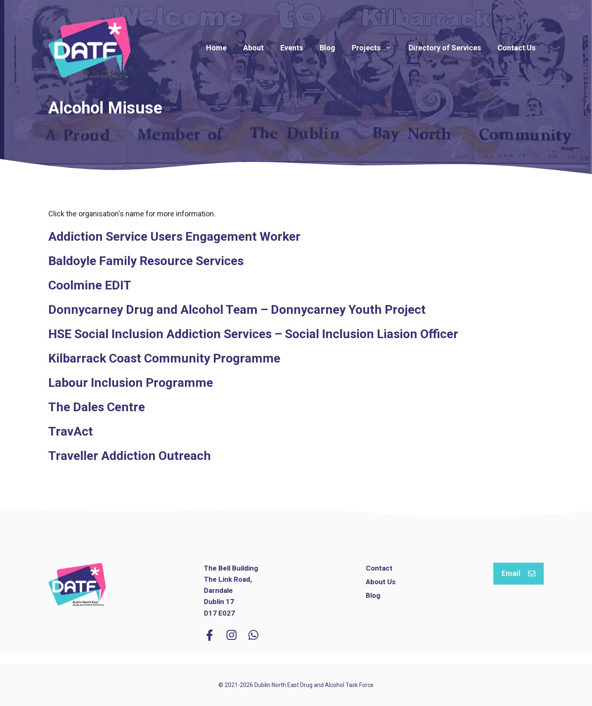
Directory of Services (445, 47)
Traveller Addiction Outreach (129, 455)
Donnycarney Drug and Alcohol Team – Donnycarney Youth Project (237, 309)
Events (291, 47)
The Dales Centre (96, 407)
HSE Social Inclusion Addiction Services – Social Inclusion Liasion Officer (253, 334)
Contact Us (516, 47)
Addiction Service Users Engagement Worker (174, 236)
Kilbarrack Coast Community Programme (164, 358)
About (253, 47)
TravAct (70, 431)
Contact (379, 568)
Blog (327, 47)
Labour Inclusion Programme (130, 382)
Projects (376, 48)
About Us (380, 582)
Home (216, 47)
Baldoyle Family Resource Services (146, 260)
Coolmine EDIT (89, 285)
